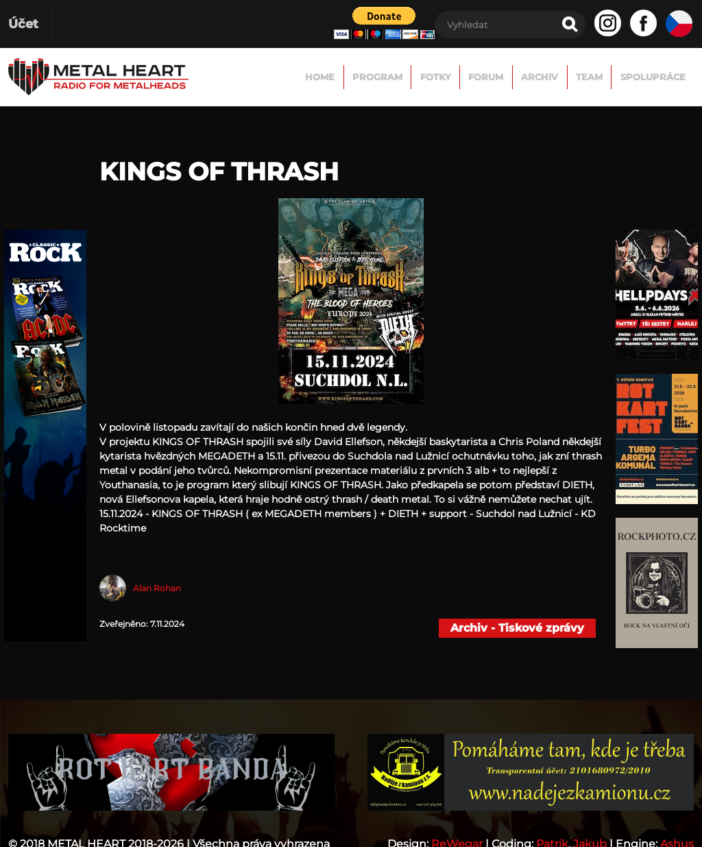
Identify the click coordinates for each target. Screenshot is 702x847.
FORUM (480, 76)
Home (309, 76)
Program (368, 76)
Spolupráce (651, 76)
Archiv (535, 76)
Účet (23, 24)
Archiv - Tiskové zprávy (517, 627)
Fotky (428, 76)
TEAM (586, 76)
